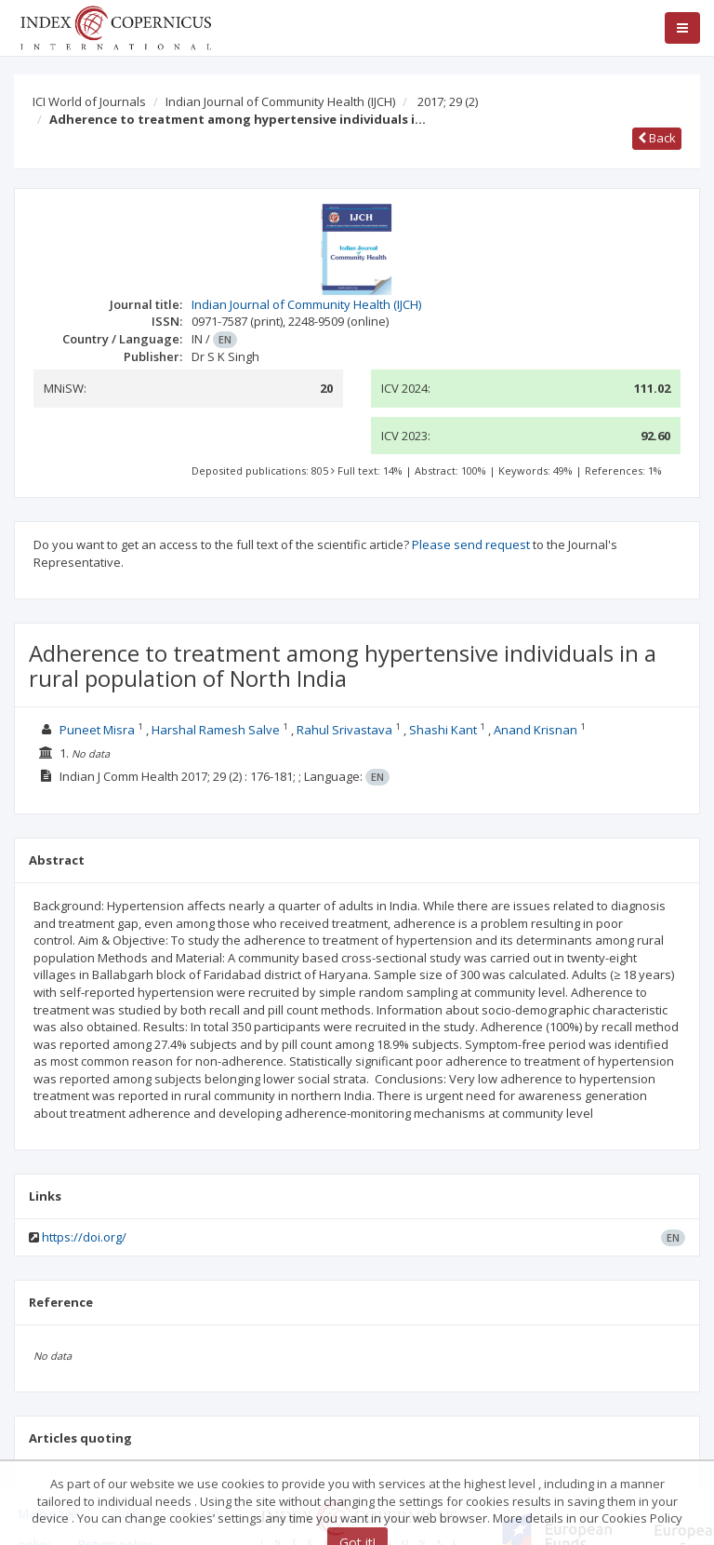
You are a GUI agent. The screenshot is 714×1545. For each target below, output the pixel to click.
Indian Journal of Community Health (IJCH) (280, 101)
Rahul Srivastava (344, 729)
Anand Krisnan (535, 729)
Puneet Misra (97, 729)
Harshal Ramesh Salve (216, 729)
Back (657, 137)
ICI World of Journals (89, 101)
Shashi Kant (443, 729)
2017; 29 (447, 101)
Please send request (471, 544)
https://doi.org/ (84, 1237)
